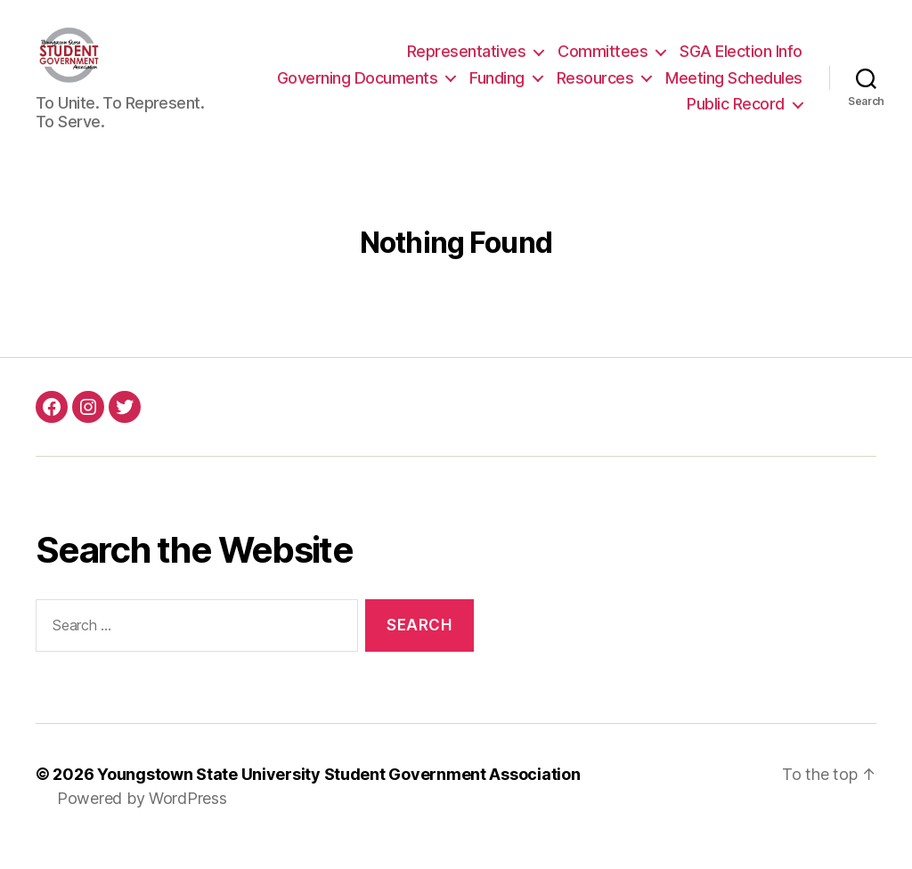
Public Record (736, 114)
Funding (497, 87)
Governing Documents (357, 87)
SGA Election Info (741, 62)
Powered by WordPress (142, 818)
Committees (602, 62)
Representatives (466, 62)
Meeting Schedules (733, 87)
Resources (595, 87)
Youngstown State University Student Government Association (338, 794)
